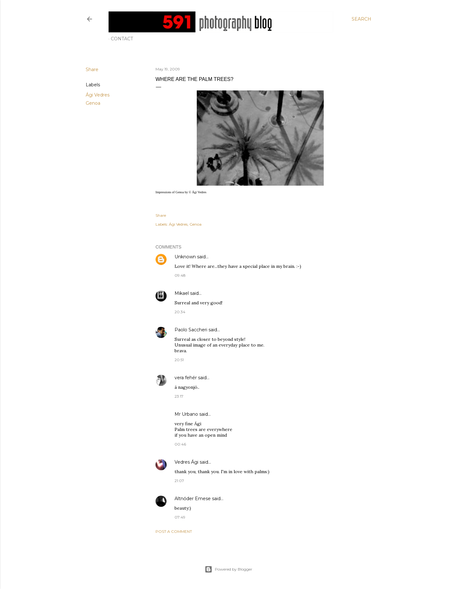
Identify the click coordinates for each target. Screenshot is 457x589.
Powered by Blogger (228, 569)
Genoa (93, 103)
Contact (122, 39)
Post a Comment (174, 531)
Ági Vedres (97, 95)
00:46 (180, 444)
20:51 (179, 359)
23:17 (179, 396)
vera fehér (186, 378)
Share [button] (92, 69)
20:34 (180, 311)
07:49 (180, 517)
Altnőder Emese (193, 498)
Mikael (182, 293)
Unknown (185, 257)
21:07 (179, 480)
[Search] (361, 19)
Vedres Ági (186, 462)
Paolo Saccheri (191, 330)
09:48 (180, 275)
